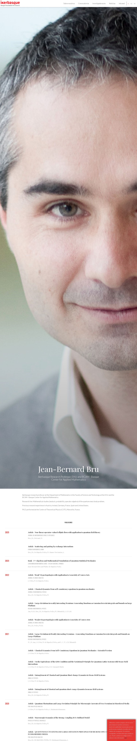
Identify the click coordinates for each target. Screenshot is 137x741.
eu (129, 5)
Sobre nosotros (67, 5)
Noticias (110, 5)
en (133, 5)
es (126, 5)
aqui (125, 738)
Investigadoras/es (97, 5)
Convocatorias (81, 5)
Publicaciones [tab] (68, 526)
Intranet (120, 5)
